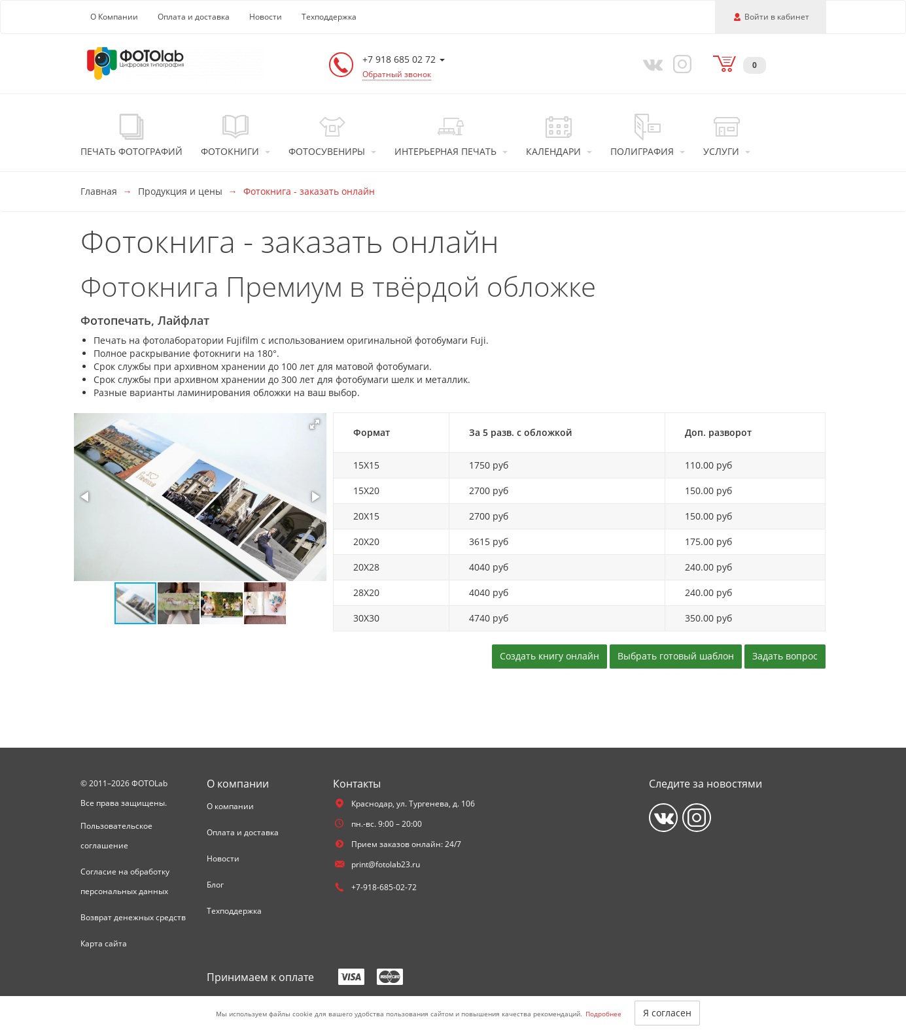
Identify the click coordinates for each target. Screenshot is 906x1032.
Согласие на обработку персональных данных (124, 881)
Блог (215, 884)
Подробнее (603, 1013)
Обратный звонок (396, 74)
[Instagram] (680, 63)
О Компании (114, 16)
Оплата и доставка (194, 16)
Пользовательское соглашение (116, 835)
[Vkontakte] (650, 63)
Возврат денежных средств (133, 917)
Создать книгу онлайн (549, 656)
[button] (314, 424)
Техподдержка (329, 16)
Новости (265, 16)
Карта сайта (103, 943)
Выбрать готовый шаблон (676, 656)
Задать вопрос (785, 656)
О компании (230, 806)
